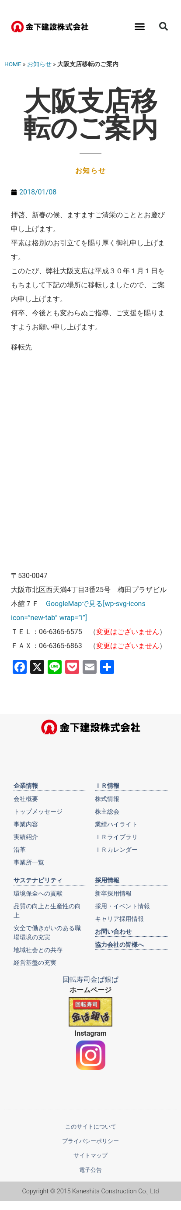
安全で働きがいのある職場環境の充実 (47, 933)
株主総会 (107, 811)
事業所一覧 (29, 862)
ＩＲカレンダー (116, 849)
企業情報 (26, 785)
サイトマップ (90, 1155)
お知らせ (39, 63)
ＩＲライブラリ (116, 837)
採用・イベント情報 (122, 906)
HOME (12, 63)
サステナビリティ (38, 880)
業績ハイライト (116, 824)
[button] (139, 26)
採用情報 (107, 880)
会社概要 (26, 798)
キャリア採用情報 (119, 918)
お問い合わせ (113, 931)
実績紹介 (26, 837)
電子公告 (90, 1170)
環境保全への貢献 (38, 893)
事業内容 (26, 824)
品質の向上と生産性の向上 (47, 911)
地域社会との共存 (38, 949)
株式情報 (107, 798)
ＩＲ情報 (107, 785)
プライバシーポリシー (90, 1141)
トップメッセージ (38, 811)
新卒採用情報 (113, 893)
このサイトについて (90, 1126)
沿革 (20, 849)
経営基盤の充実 (35, 962)
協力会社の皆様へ (119, 944)
